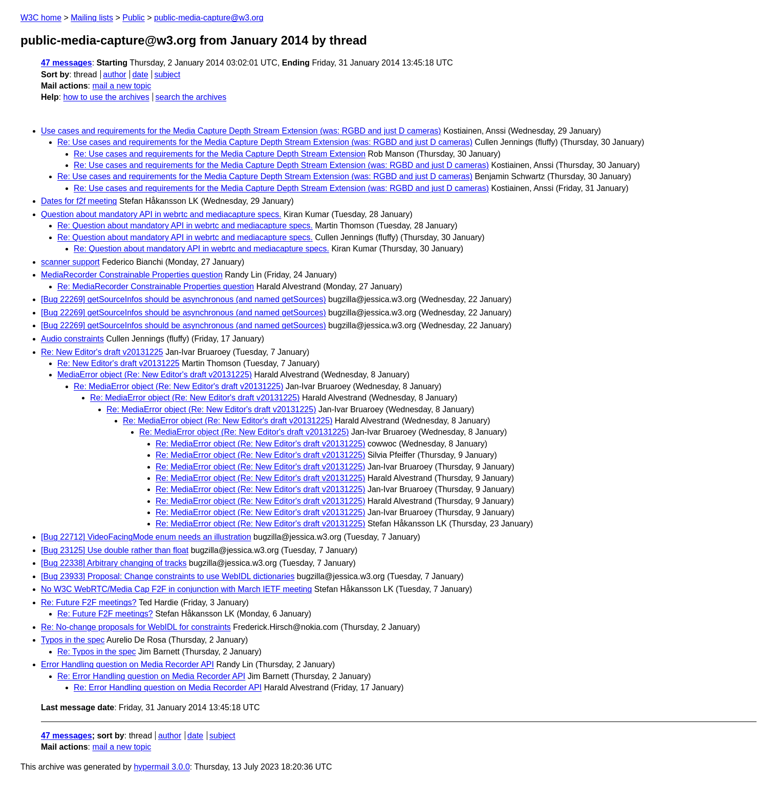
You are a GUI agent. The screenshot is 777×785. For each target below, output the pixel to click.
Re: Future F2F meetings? (89, 602)
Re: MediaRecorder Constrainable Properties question (155, 286)
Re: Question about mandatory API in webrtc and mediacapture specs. (185, 225)
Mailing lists (92, 17)
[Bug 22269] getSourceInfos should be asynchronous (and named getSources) (183, 299)
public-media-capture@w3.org (209, 17)
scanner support (70, 262)
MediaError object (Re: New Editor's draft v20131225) (154, 374)
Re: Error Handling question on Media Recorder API (151, 676)
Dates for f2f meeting (79, 201)
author (114, 74)
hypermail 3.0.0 (161, 766)
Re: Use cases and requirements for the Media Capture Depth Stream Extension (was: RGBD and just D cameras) (264, 142)
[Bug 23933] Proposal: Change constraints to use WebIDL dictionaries (167, 576)
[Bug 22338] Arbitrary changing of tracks (114, 563)
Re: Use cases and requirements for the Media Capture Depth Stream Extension (219, 154)
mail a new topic (121, 85)
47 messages (66, 62)
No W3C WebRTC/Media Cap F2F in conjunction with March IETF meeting (176, 589)
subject (167, 74)
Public (133, 17)
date (140, 74)
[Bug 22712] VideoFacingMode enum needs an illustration (146, 537)
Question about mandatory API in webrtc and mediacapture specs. (161, 214)
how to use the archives (106, 97)
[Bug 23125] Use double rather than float (114, 550)
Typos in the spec (73, 639)
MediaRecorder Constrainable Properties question (132, 274)
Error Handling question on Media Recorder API (127, 664)
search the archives (191, 97)
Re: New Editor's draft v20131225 (102, 352)
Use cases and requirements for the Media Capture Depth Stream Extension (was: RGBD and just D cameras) (241, 130)
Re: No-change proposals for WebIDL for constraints (136, 627)
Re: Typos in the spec (96, 651)
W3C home (40, 17)
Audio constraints (72, 338)
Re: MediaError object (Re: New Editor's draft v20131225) (178, 386)
